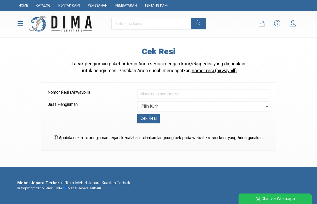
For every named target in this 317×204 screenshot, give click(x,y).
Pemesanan (97, 5)
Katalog (43, 5)
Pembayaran (126, 5)
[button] (198, 23)
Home (23, 5)
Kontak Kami (69, 5)
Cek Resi (158, 51)
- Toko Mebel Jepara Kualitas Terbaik (73, 183)
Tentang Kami (156, 5)
